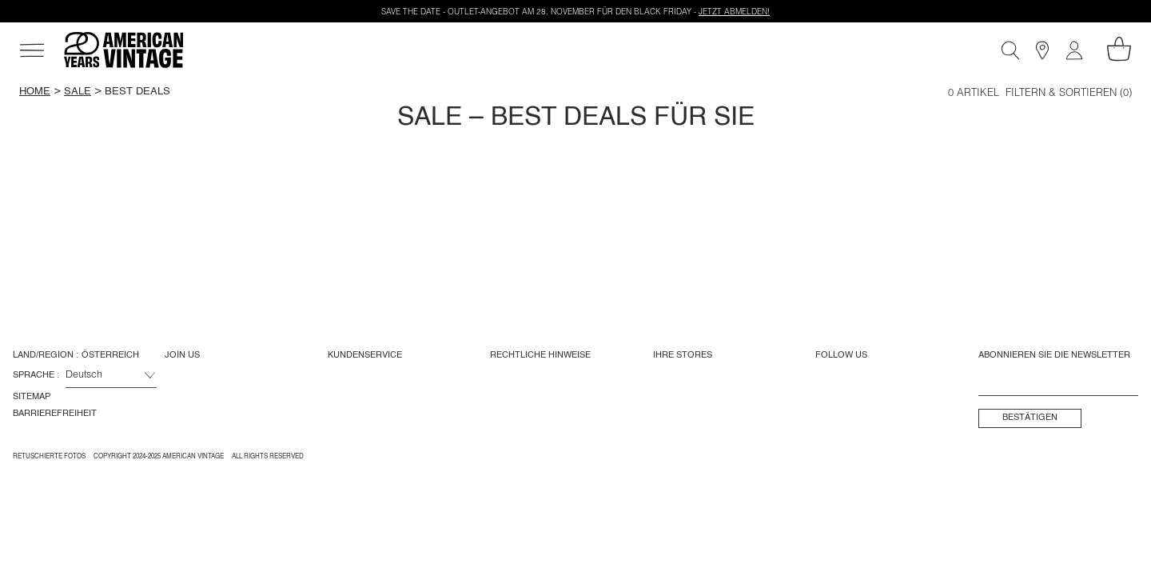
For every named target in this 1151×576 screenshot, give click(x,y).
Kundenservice (365, 355)
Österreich (110, 355)
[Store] (1042, 50)
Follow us (841, 355)
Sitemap (31, 397)
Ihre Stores (682, 355)
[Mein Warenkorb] (1119, 49)
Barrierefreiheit (55, 414)
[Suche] (1010, 50)
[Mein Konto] (1074, 50)
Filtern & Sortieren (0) (1069, 94)
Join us (182, 355)
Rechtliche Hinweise (540, 355)
